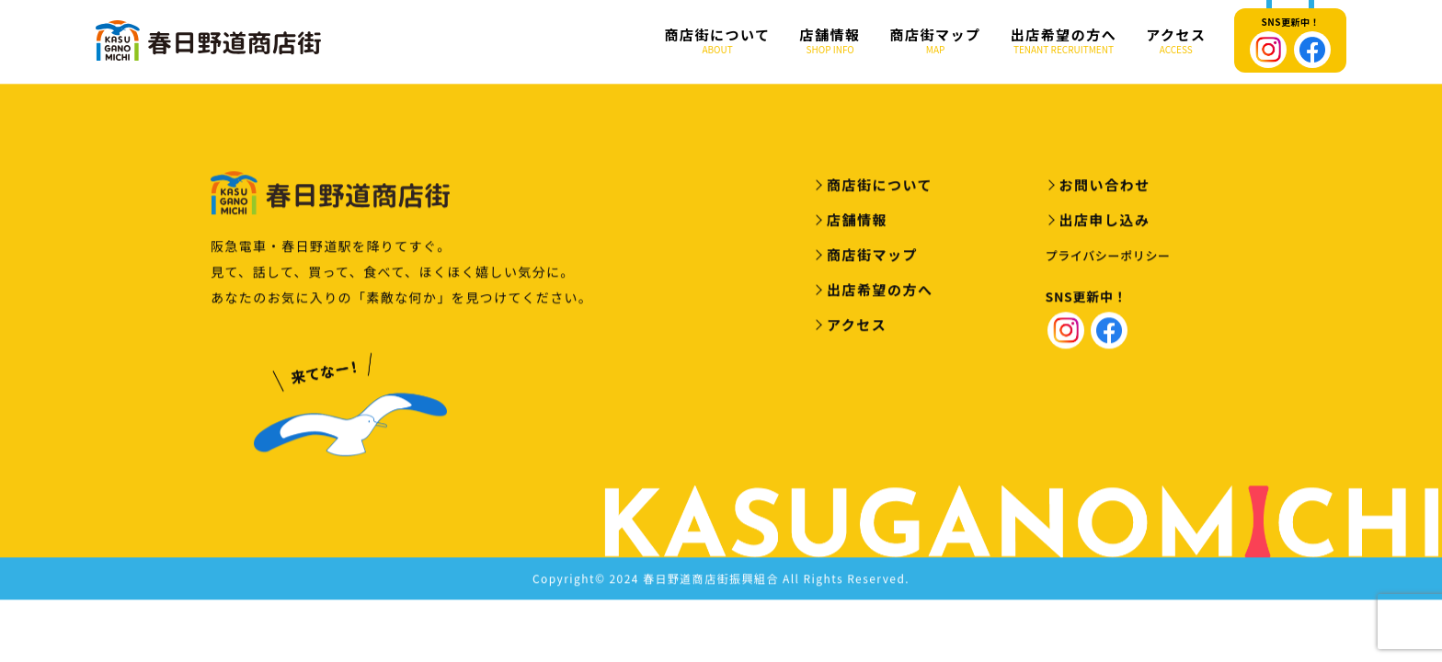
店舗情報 (830, 41)
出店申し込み (1104, 222)
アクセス (1176, 41)
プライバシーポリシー (1108, 258)
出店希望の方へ (1064, 41)
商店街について (718, 41)
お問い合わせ (1104, 187)
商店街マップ (935, 41)
